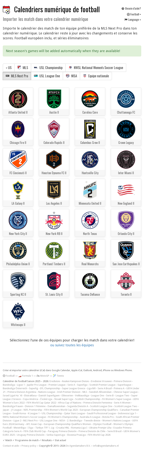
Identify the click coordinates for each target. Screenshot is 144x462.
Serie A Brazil (105, 388)
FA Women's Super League (116, 399)
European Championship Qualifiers (99, 409)
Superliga (82, 384)
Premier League (57, 384)
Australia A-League (90, 417)
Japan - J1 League (12, 409)
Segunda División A (77, 406)
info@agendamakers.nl (106, 445)
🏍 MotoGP (43, 375)
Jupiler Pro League (36, 384)
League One (97, 395)
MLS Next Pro (17, 75)
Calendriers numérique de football (57, 9)
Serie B (110, 395)
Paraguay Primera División (62, 431)
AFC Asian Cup (34, 424)
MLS (22, 67)
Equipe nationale (96, 75)
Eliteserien (67, 395)
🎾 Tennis (58, 375)
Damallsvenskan (56, 406)
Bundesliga (9, 384)
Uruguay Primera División (30, 434)
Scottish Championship (87, 399)
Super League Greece (73, 388)
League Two (122, 395)
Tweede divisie (92, 420)
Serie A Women (122, 402)
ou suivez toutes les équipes (72, 345)
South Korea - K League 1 (26, 413)
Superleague (124, 384)
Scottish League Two (125, 406)
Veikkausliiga (82, 395)
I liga (30, 427)
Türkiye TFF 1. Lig (44, 427)
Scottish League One (101, 406)
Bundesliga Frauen (13, 406)
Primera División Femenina (97, 402)
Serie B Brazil (114, 431)
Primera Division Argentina (22, 392)
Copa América (30, 399)
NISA (71, 75)
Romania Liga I (79, 427)
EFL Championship (50, 388)
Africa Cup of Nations (69, 402)
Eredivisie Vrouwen (101, 381)
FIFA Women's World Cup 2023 (61, 409)
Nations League (46, 392)
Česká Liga (46, 399)
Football (134, 14)
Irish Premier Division (68, 392)
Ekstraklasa (30, 395)
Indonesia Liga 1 (127, 413)
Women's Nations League (116, 420)
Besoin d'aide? (131, 8)
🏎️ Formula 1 (25, 375)
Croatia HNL (62, 427)
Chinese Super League (126, 392)
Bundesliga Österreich (15, 388)
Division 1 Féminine (35, 406)
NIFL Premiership (33, 409)
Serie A (71, 384)
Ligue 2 (17, 420)
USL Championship (48, 67)
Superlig (33, 388)
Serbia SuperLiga (55, 434)
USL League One (47, 75)
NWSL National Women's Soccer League (95, 67)
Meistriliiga (20, 427)
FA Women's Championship (63, 417)
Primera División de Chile (92, 431)
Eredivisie (55, 381)
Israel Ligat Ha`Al (12, 395)
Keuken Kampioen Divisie (75, 381)
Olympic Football (102, 424)
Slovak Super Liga (63, 399)
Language (132, 19)
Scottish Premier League (102, 384)
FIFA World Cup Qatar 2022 (41, 402)
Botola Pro (108, 417)
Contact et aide (11, 445)
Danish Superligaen (49, 395)
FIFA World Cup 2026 (99, 434)
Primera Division (122, 381)
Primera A (119, 388)
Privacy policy (29, 445)
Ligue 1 (21, 384)
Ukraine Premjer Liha (100, 427)
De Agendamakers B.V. (78, 445)
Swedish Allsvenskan (100, 392)
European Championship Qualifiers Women (67, 424)
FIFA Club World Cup (35, 431)
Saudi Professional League (101, 413)
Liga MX (91, 388)
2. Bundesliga (74, 420)
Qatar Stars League (74, 413)
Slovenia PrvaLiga (76, 434)
